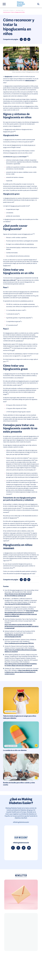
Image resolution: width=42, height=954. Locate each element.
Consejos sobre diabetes (11, 746)
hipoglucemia (8, 76)
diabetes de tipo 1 (30, 80)
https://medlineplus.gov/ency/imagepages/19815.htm (19, 643)
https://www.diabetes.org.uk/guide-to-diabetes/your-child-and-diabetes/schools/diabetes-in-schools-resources (21, 672)
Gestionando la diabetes (10, 711)
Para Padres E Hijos (19, 10)
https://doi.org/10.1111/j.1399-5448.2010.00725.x (17, 604)
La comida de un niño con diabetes (15, 750)
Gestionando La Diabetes (8, 10)
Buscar (38, 4)
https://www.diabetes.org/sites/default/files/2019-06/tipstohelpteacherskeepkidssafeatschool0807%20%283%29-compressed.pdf (21, 626)
